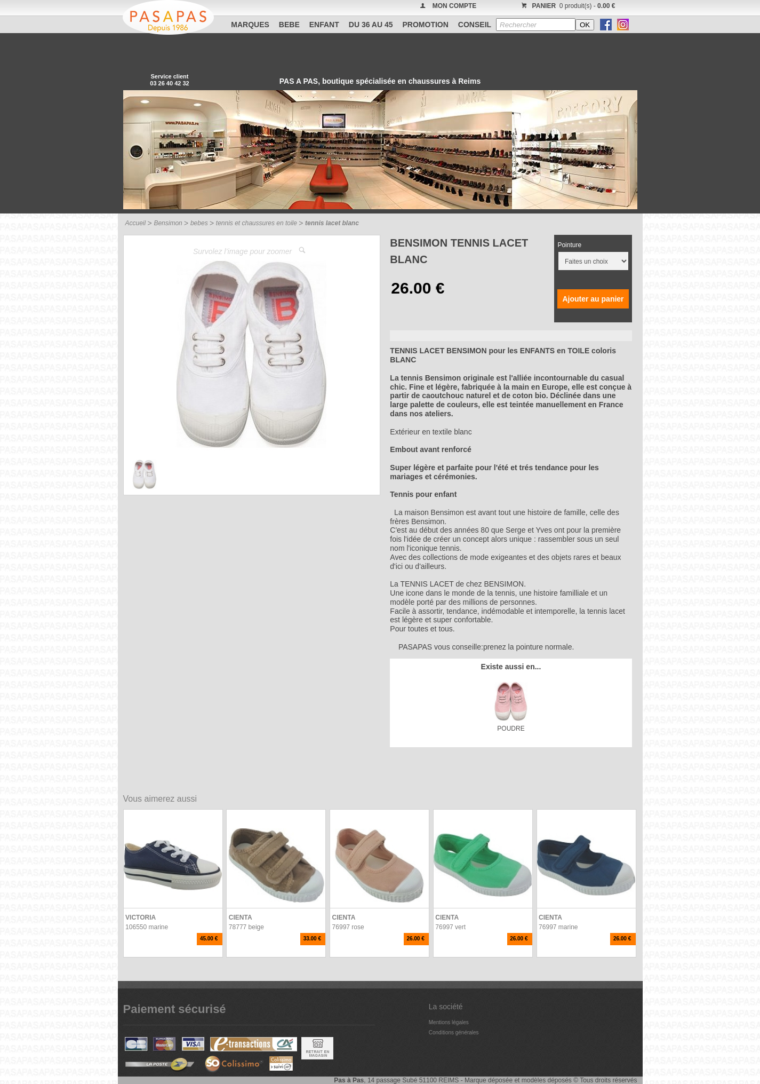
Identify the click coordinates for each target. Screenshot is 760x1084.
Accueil (135, 223)
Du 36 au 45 (371, 24)
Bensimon (168, 223)
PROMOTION (426, 24)
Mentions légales (449, 1022)
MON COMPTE (455, 6)
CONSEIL (474, 24)
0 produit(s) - (567, 6)
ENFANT (324, 24)
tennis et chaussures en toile (256, 223)
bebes (199, 223)
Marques (250, 24)
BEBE (289, 24)
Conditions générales (454, 1032)
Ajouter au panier (592, 299)
